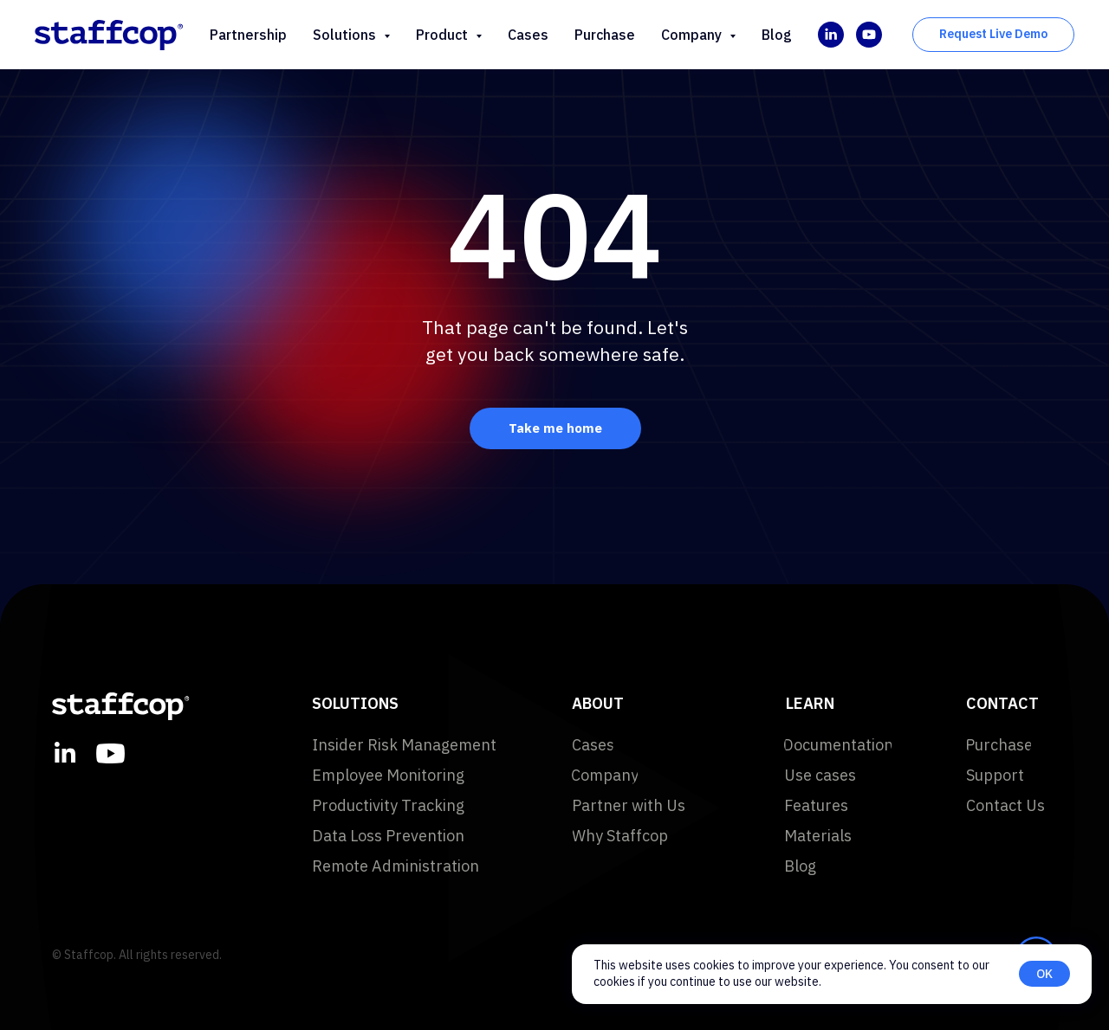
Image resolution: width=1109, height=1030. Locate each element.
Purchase (604, 34)
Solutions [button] (346, 34)
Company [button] (693, 34)
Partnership (248, 34)
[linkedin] (831, 35)
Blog (777, 34)
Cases (528, 34)
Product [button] (443, 34)
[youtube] (869, 35)
